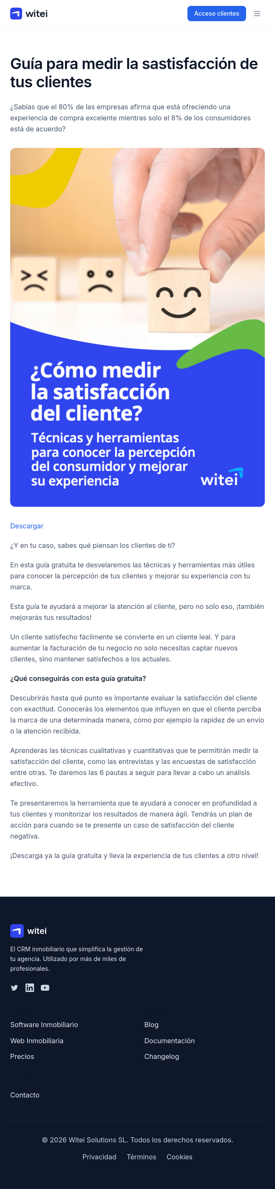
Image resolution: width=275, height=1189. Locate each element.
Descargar (26, 526)
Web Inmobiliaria (36, 1040)
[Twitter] (14, 987)
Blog (152, 1024)
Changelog (162, 1056)
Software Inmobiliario (44, 1024)
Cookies (180, 1157)
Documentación (170, 1040)
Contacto (25, 1095)
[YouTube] (45, 987)
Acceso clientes (216, 13)
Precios (22, 1056)
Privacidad (99, 1157)
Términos (141, 1157)
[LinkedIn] (30, 987)
